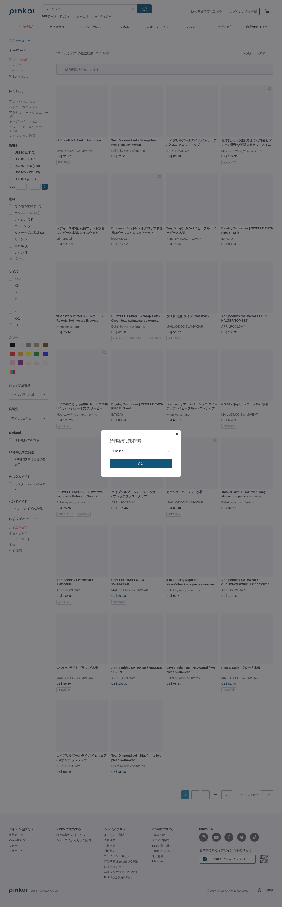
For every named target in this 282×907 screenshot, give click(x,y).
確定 (141, 463)
